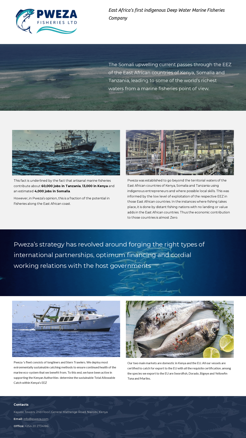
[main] (170, 15)
